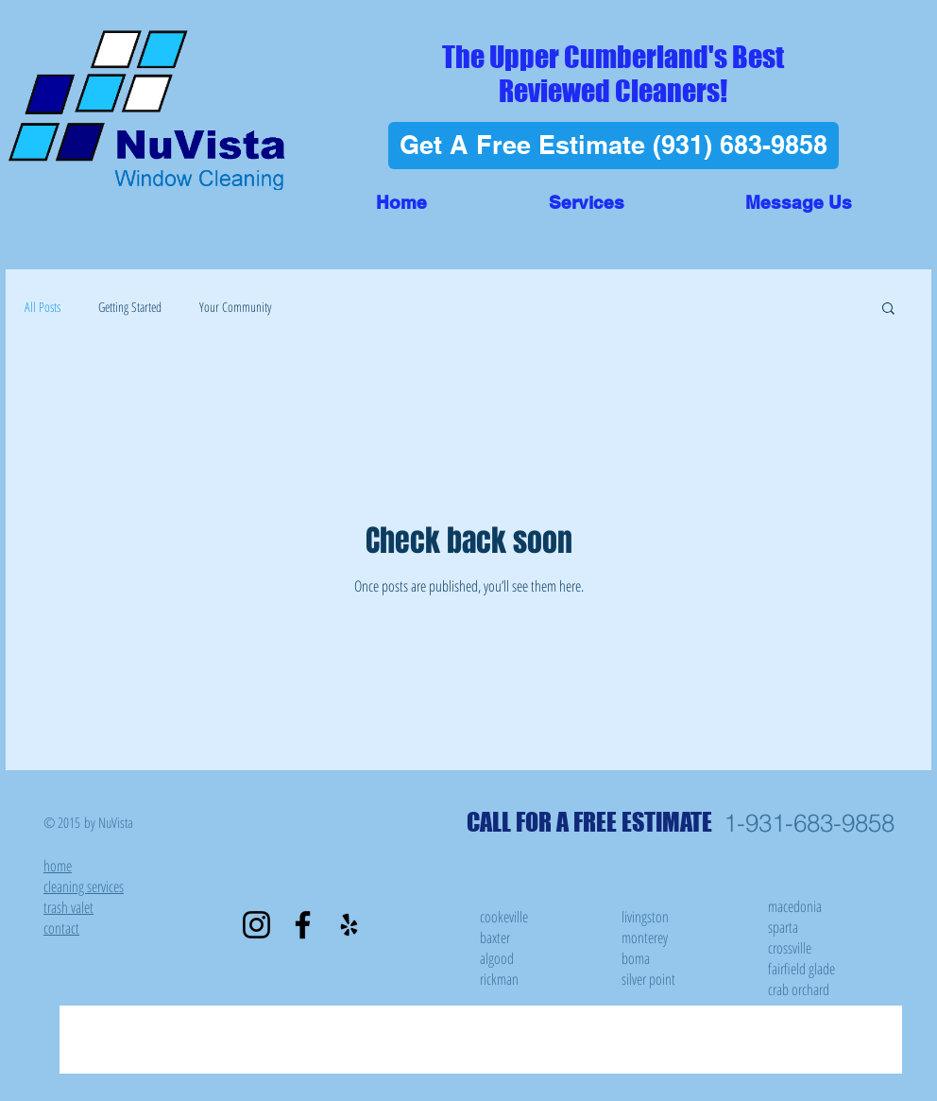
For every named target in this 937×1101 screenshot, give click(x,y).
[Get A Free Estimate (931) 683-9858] (613, 145)
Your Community (235, 307)
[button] (586, 202)
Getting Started (130, 307)
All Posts (42, 307)
